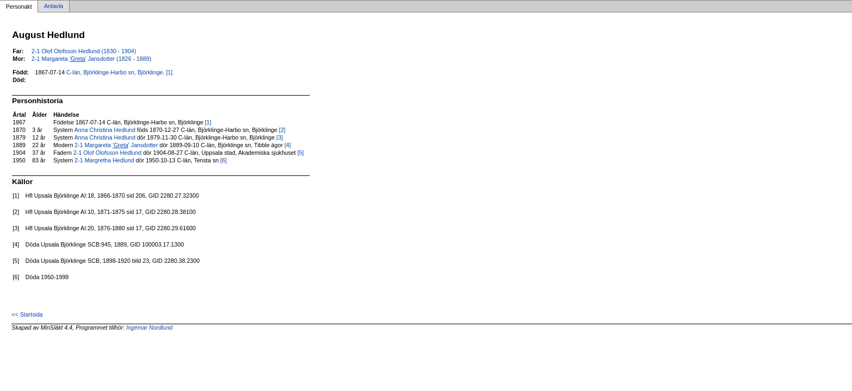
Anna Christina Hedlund (105, 130)
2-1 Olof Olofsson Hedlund (107, 152)
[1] (169, 72)
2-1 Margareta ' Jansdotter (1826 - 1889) (91, 58)
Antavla (54, 6)
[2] (282, 130)
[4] (287, 145)
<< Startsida (26, 314)
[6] (223, 160)
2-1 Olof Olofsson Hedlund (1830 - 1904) (84, 51)
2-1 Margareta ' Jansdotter (116, 145)
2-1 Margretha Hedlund (104, 160)
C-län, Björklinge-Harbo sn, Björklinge (114, 72)
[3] (280, 137)
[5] (300, 152)
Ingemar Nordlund (149, 327)
